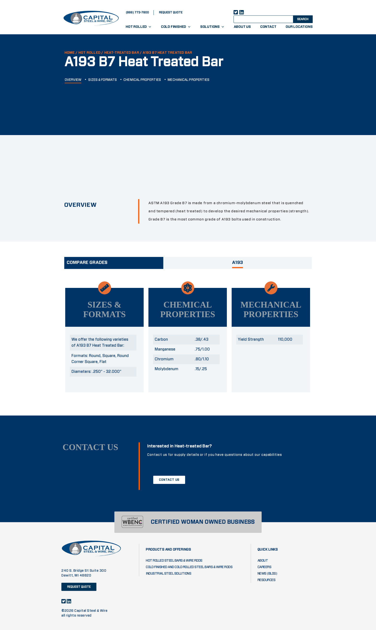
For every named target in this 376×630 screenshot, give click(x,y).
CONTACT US (169, 479)
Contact (268, 27)
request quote (170, 12)
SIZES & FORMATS (102, 80)
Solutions (212, 27)
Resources (267, 580)
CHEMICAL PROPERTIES (142, 80)
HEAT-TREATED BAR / (123, 52)
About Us (242, 27)
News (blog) (267, 573)
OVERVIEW (73, 80)
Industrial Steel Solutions (168, 573)
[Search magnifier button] (302, 19)
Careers (264, 567)
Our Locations (299, 27)
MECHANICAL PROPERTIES (188, 80)
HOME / (71, 52)
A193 (237, 263)
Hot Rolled (139, 27)
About (263, 560)
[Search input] (267, 19)
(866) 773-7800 (137, 12)
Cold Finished (176, 27)
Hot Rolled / (90, 52)
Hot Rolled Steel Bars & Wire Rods (174, 560)
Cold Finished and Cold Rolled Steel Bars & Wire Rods (189, 567)
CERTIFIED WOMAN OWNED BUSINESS (203, 522)
